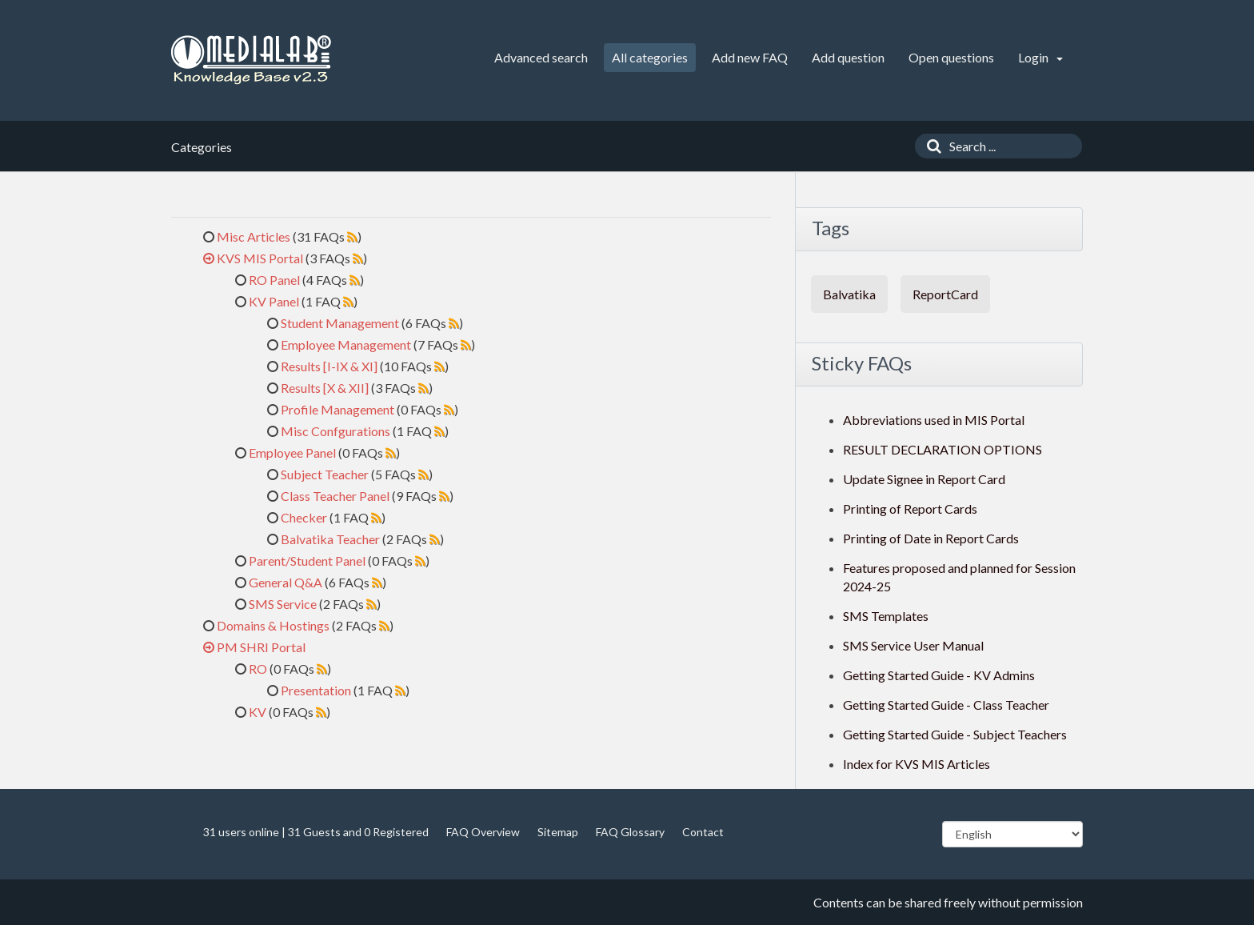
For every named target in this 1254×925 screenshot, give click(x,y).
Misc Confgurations (335, 430)
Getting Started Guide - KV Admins (939, 675)
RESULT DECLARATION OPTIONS (942, 449)
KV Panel (274, 301)
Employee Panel (292, 452)
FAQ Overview (483, 832)
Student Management (340, 322)
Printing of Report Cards (910, 508)
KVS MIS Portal (260, 258)
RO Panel (274, 279)
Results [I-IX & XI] (329, 366)
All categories (650, 57)
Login (1040, 57)
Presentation (316, 690)
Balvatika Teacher (330, 539)
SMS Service (283, 603)
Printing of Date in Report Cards (931, 538)
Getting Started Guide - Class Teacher (946, 704)
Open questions (951, 57)
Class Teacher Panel (335, 495)
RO (258, 668)
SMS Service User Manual (913, 645)
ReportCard (945, 294)
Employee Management (346, 344)
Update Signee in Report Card (924, 479)
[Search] (930, 146)
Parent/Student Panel (307, 560)
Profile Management (337, 409)
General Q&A (285, 582)
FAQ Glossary (630, 832)
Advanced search (541, 57)
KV (257, 711)
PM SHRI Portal (261, 647)
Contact (703, 832)
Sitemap (557, 832)
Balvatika (849, 294)
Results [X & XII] (325, 387)
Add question (848, 57)
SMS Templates (886, 615)
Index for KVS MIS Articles (916, 763)
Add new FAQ (750, 57)
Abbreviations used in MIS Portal (933, 419)
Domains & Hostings (273, 625)
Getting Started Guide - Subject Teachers (955, 734)
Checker (304, 517)
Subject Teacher (325, 474)
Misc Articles (253, 236)
